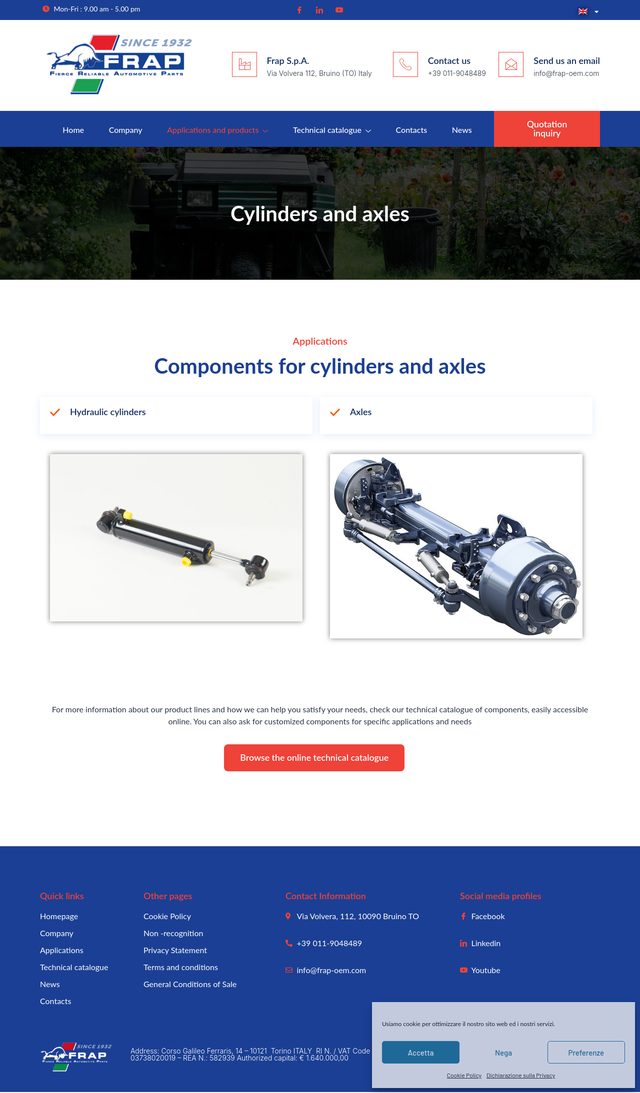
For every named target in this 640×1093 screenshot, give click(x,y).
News (462, 129)
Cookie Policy (464, 1075)
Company (125, 129)
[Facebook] (299, 9)
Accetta (421, 1052)
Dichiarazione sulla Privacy (520, 1075)
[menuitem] (586, 11)
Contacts (412, 129)
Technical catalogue (332, 129)
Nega (503, 1052)
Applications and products (217, 129)
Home (73, 129)
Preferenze (586, 1052)
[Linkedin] (319, 9)
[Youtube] (338, 9)
